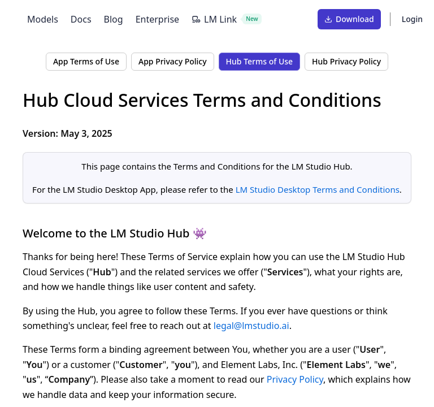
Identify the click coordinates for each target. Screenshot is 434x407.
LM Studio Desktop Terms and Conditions (318, 189)
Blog (113, 19)
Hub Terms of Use (259, 61)
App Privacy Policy (172, 61)
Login (412, 19)
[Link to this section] (391, 100)
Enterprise (157, 19)
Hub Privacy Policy (346, 61)
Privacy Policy (295, 379)
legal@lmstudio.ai (251, 325)
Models (42, 19)
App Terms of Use (86, 61)
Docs (81, 19)
